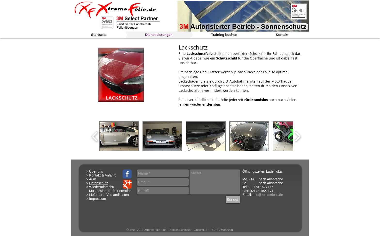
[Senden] (233, 199)
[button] (119, 136)
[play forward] (297, 136)
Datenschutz (98, 183)
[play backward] (94, 136)
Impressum (97, 199)
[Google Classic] (127, 184)
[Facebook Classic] (127, 173)
